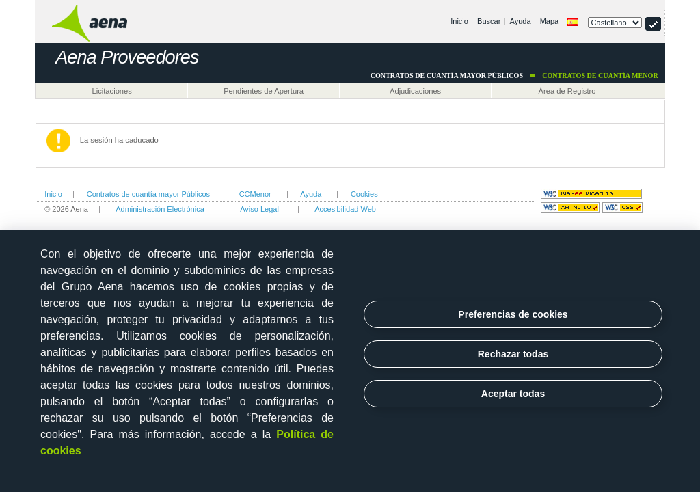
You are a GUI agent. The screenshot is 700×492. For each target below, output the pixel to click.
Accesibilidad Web (345, 209)
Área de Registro (567, 91)
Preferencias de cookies (512, 314)
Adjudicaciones (415, 91)
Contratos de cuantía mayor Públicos (148, 194)
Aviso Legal (259, 209)
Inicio (459, 21)
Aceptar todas (513, 393)
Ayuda (520, 21)
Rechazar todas (513, 353)
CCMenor (255, 194)
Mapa (549, 21)
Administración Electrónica (160, 209)
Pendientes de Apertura (264, 91)
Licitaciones (111, 91)
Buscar (488, 21)
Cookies (364, 194)
